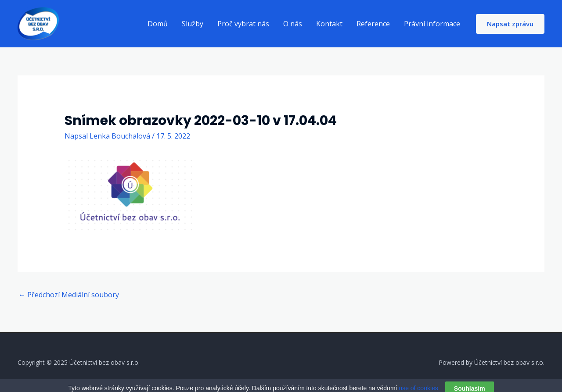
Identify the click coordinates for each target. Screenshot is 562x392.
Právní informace (432, 24)
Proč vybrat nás (243, 24)
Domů (158, 24)
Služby (192, 24)
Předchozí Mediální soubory (68, 294)
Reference (373, 24)
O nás (292, 24)
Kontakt (329, 24)
